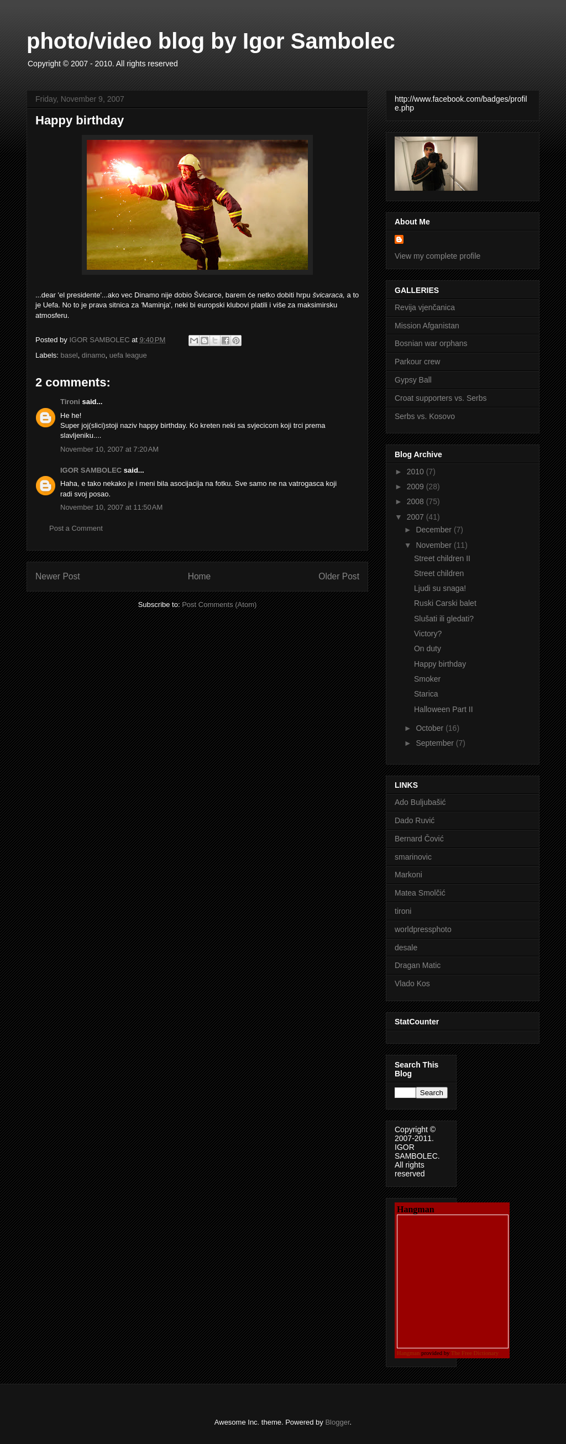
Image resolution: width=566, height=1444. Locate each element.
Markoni (408, 874)
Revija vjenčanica (425, 307)
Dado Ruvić (414, 820)
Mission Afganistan (427, 325)
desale (406, 947)
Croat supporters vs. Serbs (441, 398)
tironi (403, 911)
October (431, 728)
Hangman (408, 1353)
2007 (416, 516)
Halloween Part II (443, 709)
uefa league (128, 355)
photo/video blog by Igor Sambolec (211, 41)
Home (199, 576)
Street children (439, 573)
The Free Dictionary (475, 1353)
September (435, 743)
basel (69, 355)
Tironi (70, 401)
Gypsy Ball (413, 379)
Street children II (442, 558)
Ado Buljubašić (420, 802)
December (434, 529)
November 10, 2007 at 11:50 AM (111, 507)
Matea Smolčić (420, 892)
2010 (416, 471)
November (434, 545)
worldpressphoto (423, 929)
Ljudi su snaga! (440, 588)
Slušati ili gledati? (444, 618)
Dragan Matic (418, 965)
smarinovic (413, 856)
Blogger (337, 1422)
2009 (416, 486)
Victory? (428, 633)
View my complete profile (437, 256)
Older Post (338, 576)
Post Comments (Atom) (219, 604)
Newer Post (57, 576)
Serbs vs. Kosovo (425, 416)
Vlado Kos (412, 983)
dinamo (94, 355)
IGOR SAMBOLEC (91, 470)
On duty (427, 648)
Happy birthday (440, 664)
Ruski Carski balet (445, 603)
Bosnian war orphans (431, 343)
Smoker (427, 678)
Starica (426, 693)
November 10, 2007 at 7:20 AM (109, 449)
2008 (416, 501)
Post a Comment (76, 528)
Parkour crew (417, 361)
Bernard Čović (419, 838)
